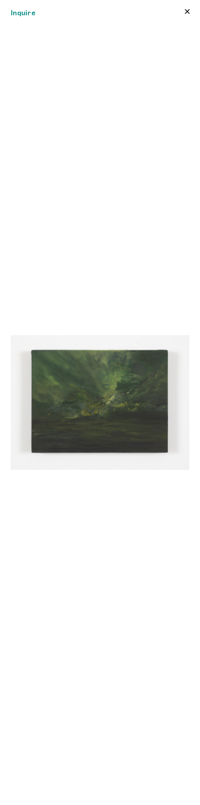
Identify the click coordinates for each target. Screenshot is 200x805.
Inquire (23, 12)
